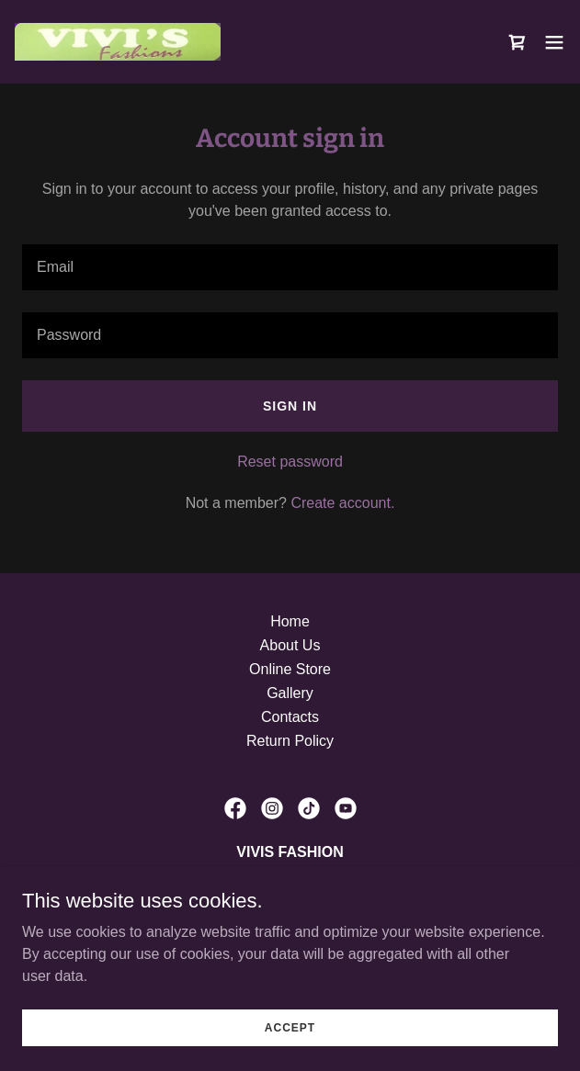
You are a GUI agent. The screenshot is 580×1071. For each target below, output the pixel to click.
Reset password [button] (290, 461)
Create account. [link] (342, 503)
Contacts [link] (290, 717)
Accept (290, 1052)
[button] (554, 42)
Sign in (290, 406)
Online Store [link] (290, 669)
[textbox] (290, 267)
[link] (118, 41)
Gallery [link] (290, 693)
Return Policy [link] (290, 741)
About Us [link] (290, 645)
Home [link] (290, 621)
